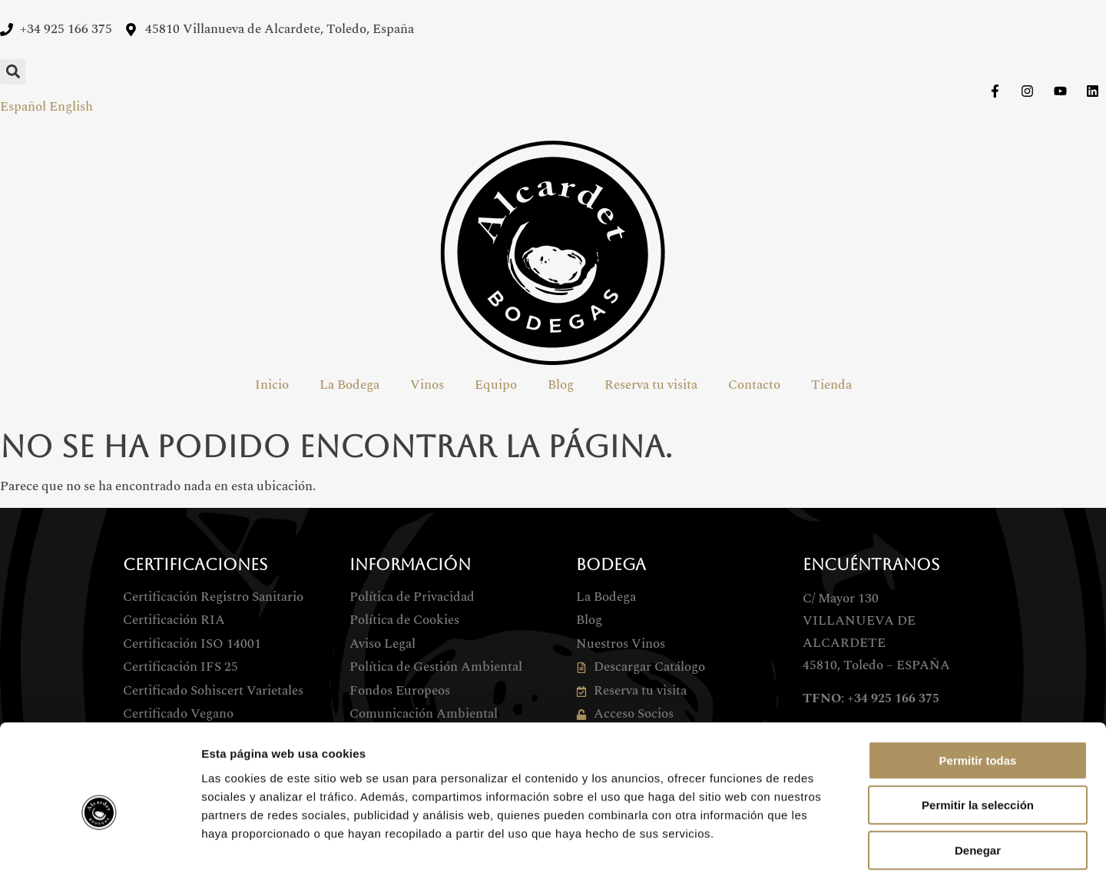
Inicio (272, 385)
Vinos (427, 385)
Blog (561, 385)
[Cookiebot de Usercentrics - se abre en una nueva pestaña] (99, 849)
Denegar (978, 781)
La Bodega (349, 385)
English (71, 107)
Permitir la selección (978, 736)
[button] (12, 72)
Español (23, 107)
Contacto (754, 385)
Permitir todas (978, 691)
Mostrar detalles (831, 848)
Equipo (496, 385)
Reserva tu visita (650, 385)
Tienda (831, 385)
